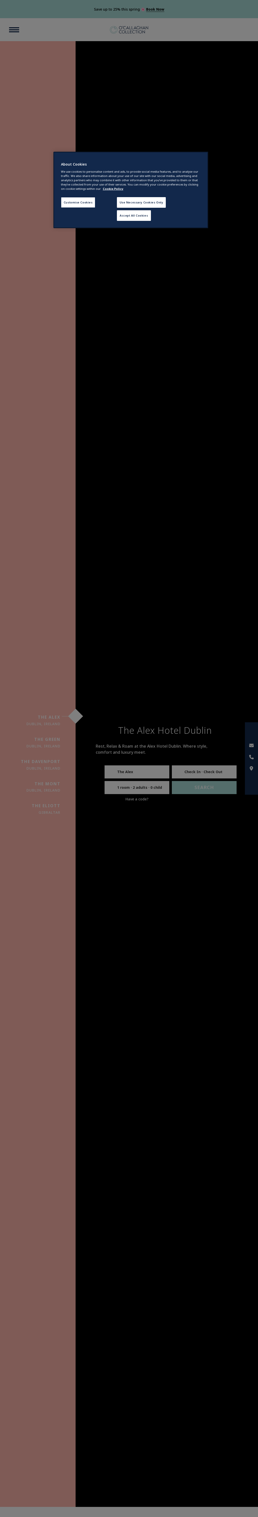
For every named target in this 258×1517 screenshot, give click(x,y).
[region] (130, 190)
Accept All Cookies (134, 215)
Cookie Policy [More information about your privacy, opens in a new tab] (113, 189)
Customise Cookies (78, 202)
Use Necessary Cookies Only (141, 202)
